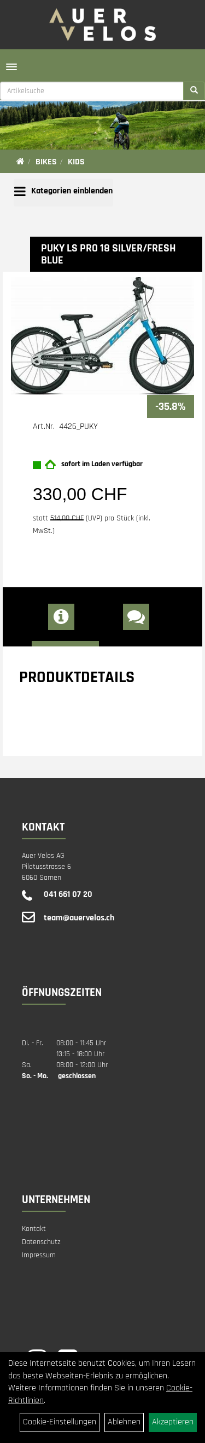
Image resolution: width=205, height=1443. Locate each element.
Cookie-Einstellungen (59, 1422)
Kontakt (34, 1229)
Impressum (39, 1255)
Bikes (46, 162)
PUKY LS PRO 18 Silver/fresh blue (108, 254)
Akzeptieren (173, 1422)
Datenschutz (41, 1242)
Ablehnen (124, 1422)
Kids (76, 162)
